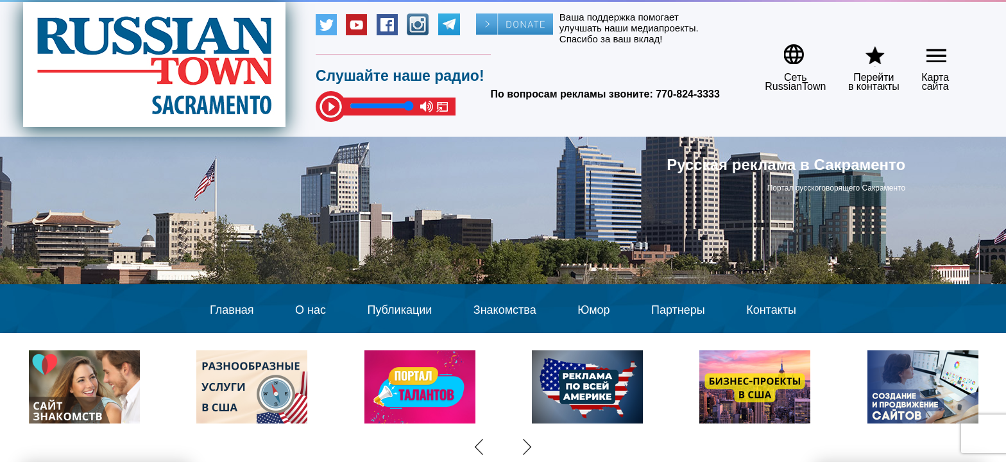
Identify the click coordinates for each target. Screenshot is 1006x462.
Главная (232, 310)
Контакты (771, 310)
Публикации (399, 310)
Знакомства (504, 310)
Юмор (593, 310)
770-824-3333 (688, 94)
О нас (310, 310)
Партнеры (678, 310)
